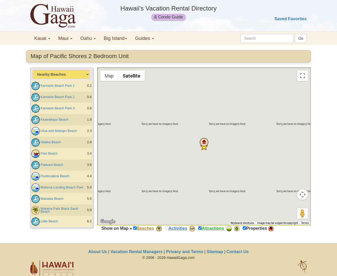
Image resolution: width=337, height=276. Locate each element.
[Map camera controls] (302, 194)
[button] (204, 142)
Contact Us (237, 251)
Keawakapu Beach (54, 119)
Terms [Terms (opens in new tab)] (305, 223)
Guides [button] (144, 38)
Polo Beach (49, 153)
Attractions (213, 228)
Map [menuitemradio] (109, 76)
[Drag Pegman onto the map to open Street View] (302, 213)
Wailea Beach (51, 142)
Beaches (145, 228)
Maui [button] (65, 38)
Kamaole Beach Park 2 (58, 97)
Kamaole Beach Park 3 (58, 108)
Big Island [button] (115, 38)
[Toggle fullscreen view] (302, 75)
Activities (177, 228)
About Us (97, 251)
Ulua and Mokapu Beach (59, 131)
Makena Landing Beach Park (62, 187)
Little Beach (49, 221)
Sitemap (215, 251)
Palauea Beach (52, 165)
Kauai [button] (42, 38)
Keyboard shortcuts (242, 223)
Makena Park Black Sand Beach (59, 210)
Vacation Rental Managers (136, 251)
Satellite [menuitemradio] (131, 76)
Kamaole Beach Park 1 (58, 86)
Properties (256, 228)
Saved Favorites (290, 19)
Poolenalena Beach (55, 176)
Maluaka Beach (52, 199)
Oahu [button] (88, 38)
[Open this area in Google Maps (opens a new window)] (107, 221)
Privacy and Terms (184, 251)
